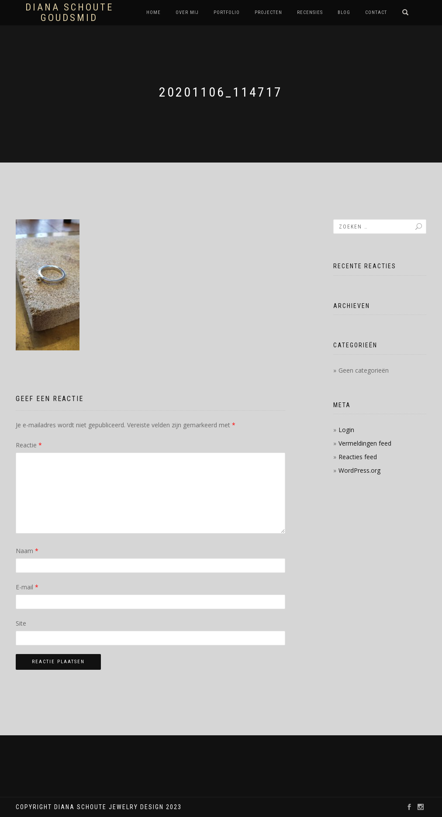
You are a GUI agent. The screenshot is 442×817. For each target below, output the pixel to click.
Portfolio (227, 12)
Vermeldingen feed (364, 443)
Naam (27, 551)
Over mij (187, 12)
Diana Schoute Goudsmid (69, 12)
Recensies (310, 12)
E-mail (27, 587)
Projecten (268, 12)
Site (21, 623)
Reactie (29, 445)
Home (153, 12)
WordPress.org (359, 470)
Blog (344, 12)
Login (346, 430)
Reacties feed (357, 457)
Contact (376, 12)
